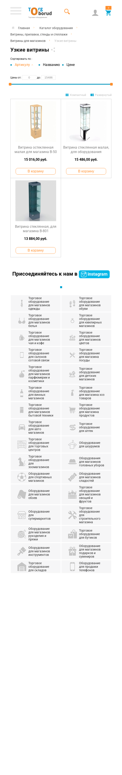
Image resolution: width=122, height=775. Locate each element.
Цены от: (15, 77)
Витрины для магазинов (28, 41)
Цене (71, 65)
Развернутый (103, 95)
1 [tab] (61, 287)
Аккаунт (95, 12)
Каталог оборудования (56, 28)
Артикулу (24, 65)
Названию (51, 65)
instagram (94, 274)
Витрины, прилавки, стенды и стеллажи (38, 34)
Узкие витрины (65, 41)
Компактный (78, 95)
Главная (24, 28)
